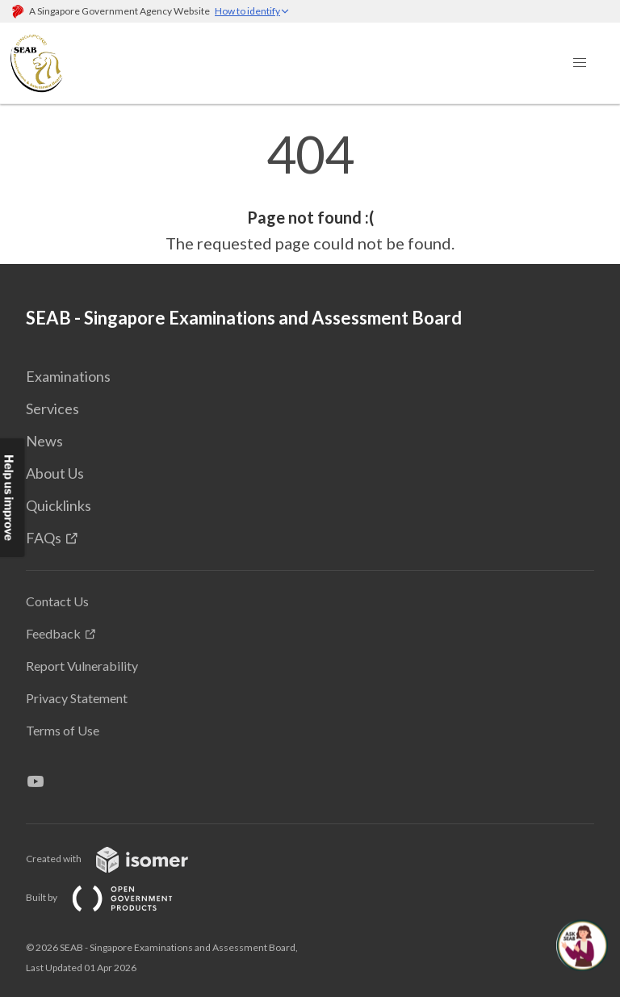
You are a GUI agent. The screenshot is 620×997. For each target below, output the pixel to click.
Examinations (68, 376)
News (44, 441)
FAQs (43, 538)
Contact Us (57, 601)
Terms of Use (62, 730)
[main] (310, 192)
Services (52, 408)
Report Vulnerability (82, 665)
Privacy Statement (77, 698)
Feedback (53, 633)
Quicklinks (58, 505)
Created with (120, 858)
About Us (55, 473)
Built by (112, 897)
